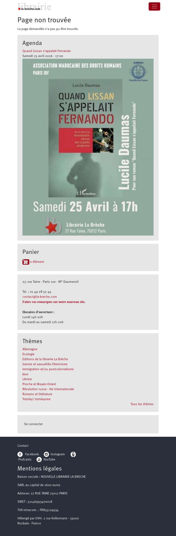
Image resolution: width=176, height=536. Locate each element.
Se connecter (33, 424)
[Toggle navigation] (154, 6)
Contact (22, 446)
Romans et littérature (37, 394)
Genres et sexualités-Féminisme (44, 364)
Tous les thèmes (142, 404)
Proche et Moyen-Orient (39, 384)
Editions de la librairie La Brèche (45, 359)
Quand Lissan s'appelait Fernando (46, 51)
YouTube (49, 459)
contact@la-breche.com (39, 297)
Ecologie (28, 354)
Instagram (54, 454)
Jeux (25, 374)
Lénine (27, 379)
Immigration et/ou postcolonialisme (48, 369)
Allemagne (29, 349)
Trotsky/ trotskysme (36, 399)
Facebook (28, 454)
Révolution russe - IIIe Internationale (48, 389)
